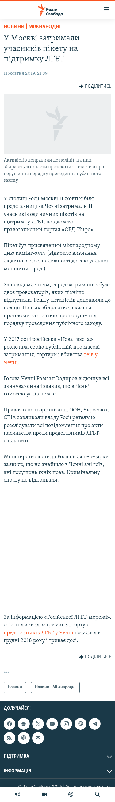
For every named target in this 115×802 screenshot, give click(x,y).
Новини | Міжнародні (32, 27)
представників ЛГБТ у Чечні (39, 633)
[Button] (95, 86)
